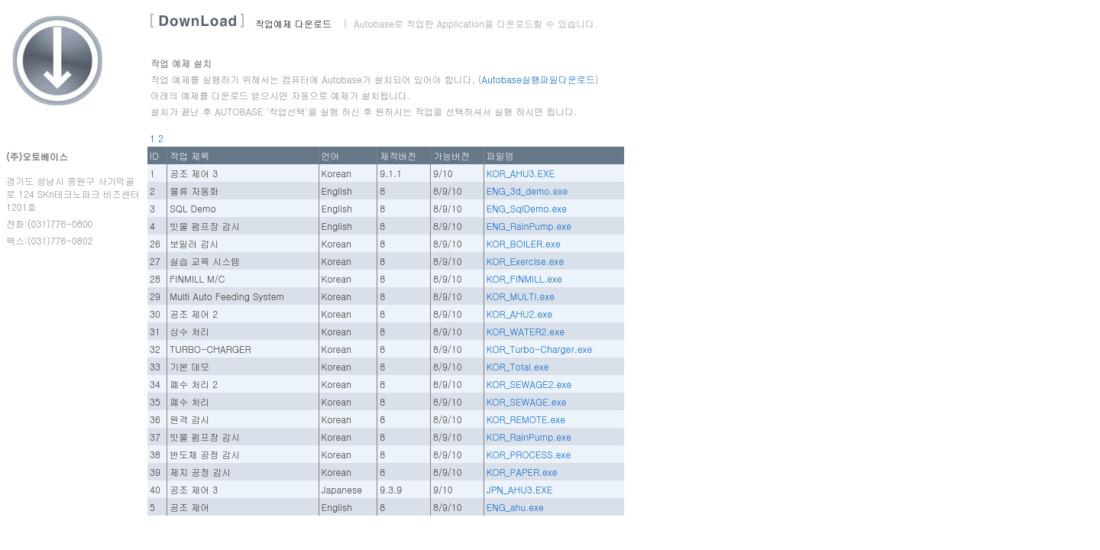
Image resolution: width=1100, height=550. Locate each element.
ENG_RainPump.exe (529, 225)
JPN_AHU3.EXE (519, 489)
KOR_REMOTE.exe (526, 418)
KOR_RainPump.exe (529, 436)
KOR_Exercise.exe (526, 260)
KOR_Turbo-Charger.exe (540, 348)
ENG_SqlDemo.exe (527, 208)
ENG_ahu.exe (515, 506)
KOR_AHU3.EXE (521, 173)
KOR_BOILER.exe (524, 243)
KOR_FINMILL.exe (524, 278)
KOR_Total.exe (518, 366)
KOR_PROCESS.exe (529, 454)
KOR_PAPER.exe (522, 471)
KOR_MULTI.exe (521, 296)
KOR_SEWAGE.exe (527, 401)
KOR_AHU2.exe (519, 313)
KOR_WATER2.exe (526, 331)
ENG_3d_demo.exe (527, 190)
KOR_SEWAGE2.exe (529, 383)
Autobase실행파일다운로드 (538, 79)
